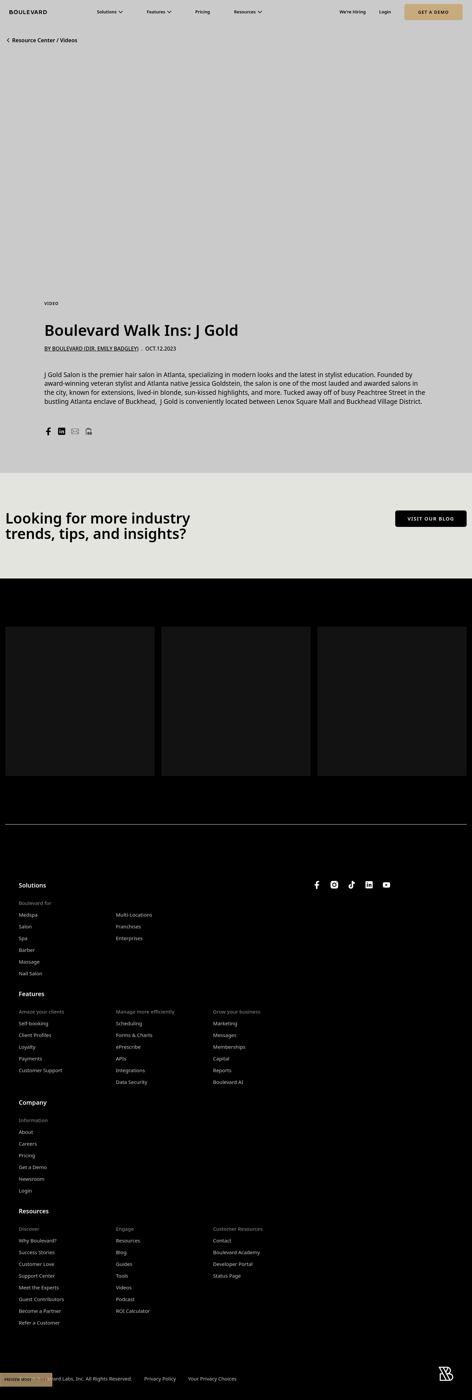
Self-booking (33, 1023)
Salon (25, 926)
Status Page (227, 1275)
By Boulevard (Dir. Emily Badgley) (91, 348)
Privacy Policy (160, 1378)
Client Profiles (35, 1035)
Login (385, 12)
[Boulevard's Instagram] (334, 885)
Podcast (125, 1299)
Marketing (225, 1023)
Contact (222, 1240)
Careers (28, 1143)
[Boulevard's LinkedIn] (369, 885)
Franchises (128, 926)
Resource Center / (35, 40)
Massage (29, 961)
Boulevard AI (228, 1082)
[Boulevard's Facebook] (317, 885)
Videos (68, 40)
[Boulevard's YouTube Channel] (386, 885)
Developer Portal (233, 1264)
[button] (110, 12)
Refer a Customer (39, 1322)
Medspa (28, 914)
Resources (128, 1240)
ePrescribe (128, 1046)
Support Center (37, 1275)
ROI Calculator (133, 1310)
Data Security (131, 1082)
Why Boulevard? (38, 1240)
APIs (121, 1058)
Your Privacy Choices (212, 1378)
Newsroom (32, 1178)
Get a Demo (433, 12)
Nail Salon (30, 973)
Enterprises (129, 938)
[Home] (28, 12)
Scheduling (129, 1023)
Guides (124, 1264)
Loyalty (27, 1046)
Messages (225, 1035)
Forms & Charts (134, 1035)
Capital (221, 1058)
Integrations (130, 1070)
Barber (27, 950)
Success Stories (37, 1252)
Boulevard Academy (236, 1252)
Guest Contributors (41, 1299)
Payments (30, 1058)
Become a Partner (40, 1310)
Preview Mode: (26, 1379)
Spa (23, 938)
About (26, 1132)
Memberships (229, 1046)
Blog (121, 1252)
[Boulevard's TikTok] (352, 885)
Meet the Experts (39, 1287)
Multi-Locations (134, 914)
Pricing (202, 12)
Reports (222, 1070)
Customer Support (40, 1070)
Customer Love (36, 1264)
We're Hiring (353, 12)
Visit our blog (431, 518)
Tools (122, 1275)
